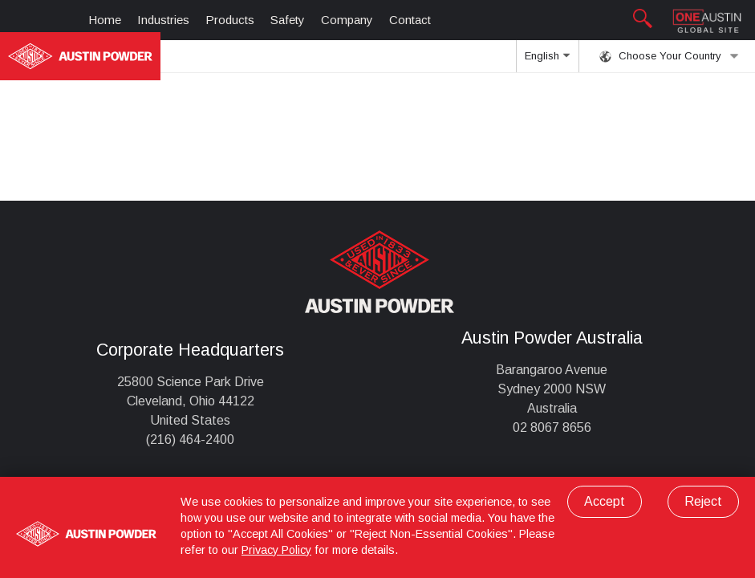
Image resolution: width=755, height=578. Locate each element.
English (547, 61)
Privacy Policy (276, 549)
